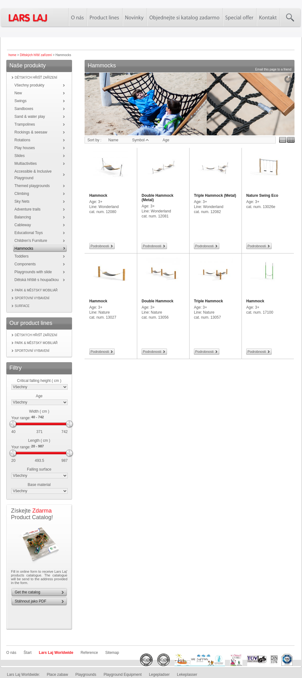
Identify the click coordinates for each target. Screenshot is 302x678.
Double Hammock (157, 301)
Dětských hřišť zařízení (36, 55)
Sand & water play (29, 116)
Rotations (22, 140)
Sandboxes (23, 109)
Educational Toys (28, 233)
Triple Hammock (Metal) (215, 195)
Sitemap (112, 652)
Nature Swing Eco (262, 195)
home (12, 55)
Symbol (140, 140)
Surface (22, 306)
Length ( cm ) (39, 440)
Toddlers (21, 256)
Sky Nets (21, 201)
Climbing (21, 193)
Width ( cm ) (39, 411)
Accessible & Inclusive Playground (33, 174)
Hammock (98, 195)
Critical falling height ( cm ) (39, 380)
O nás (11, 652)
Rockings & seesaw (30, 132)
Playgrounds (86, 674)
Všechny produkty (29, 85)
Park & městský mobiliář (36, 290)
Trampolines (24, 124)
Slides (19, 156)
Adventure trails (27, 209)
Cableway (22, 225)
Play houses (24, 148)
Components (25, 264)
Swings (20, 101)
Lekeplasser (187, 674)
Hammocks (23, 248)
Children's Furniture (30, 240)
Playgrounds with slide (33, 272)
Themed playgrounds (32, 186)
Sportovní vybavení (32, 298)
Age (39, 396)
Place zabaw (57, 674)
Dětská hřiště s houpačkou (36, 280)
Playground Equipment (123, 674)
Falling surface (39, 469)
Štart (27, 652)
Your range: (21, 418)
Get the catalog (27, 592)
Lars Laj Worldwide (56, 652)
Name (113, 140)
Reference (89, 652)
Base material (39, 484)
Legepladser (159, 674)
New (18, 93)
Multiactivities (25, 163)
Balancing (22, 217)
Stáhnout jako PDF (30, 601)
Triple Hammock (208, 301)
